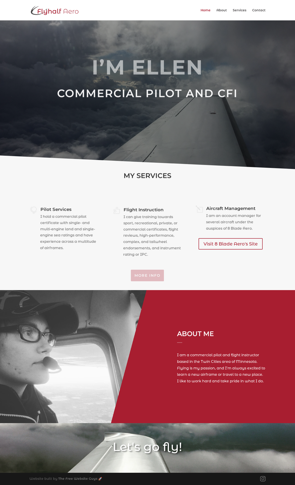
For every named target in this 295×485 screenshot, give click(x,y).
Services (239, 10)
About (221, 10)
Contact (259, 10)
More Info (147, 275)
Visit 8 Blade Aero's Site (231, 244)
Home (206, 10)
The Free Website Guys (77, 479)
